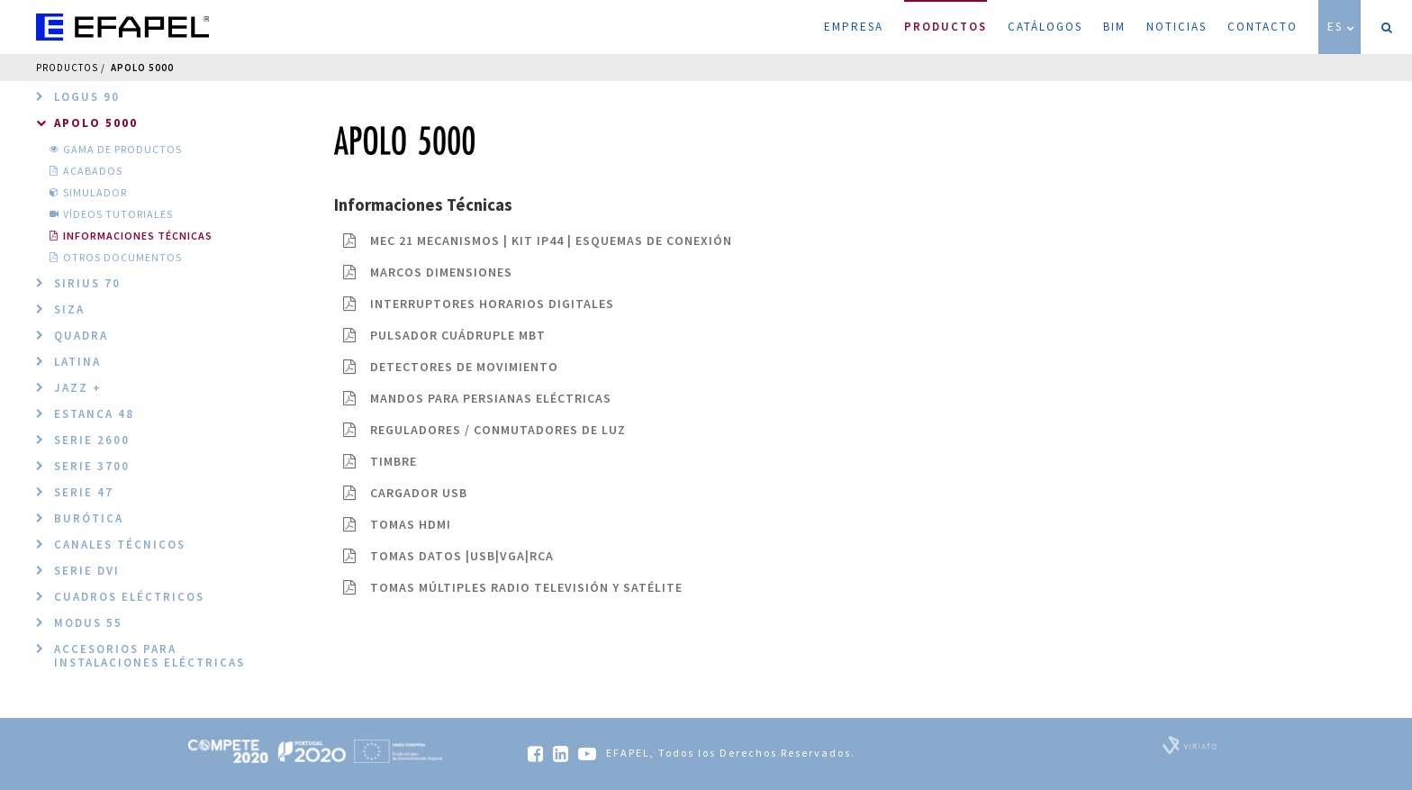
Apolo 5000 (142, 67)
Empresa (853, 26)
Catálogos (1045, 26)
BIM (1114, 26)
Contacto (1262, 26)
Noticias (1176, 26)
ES (1341, 26)
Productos (945, 17)
